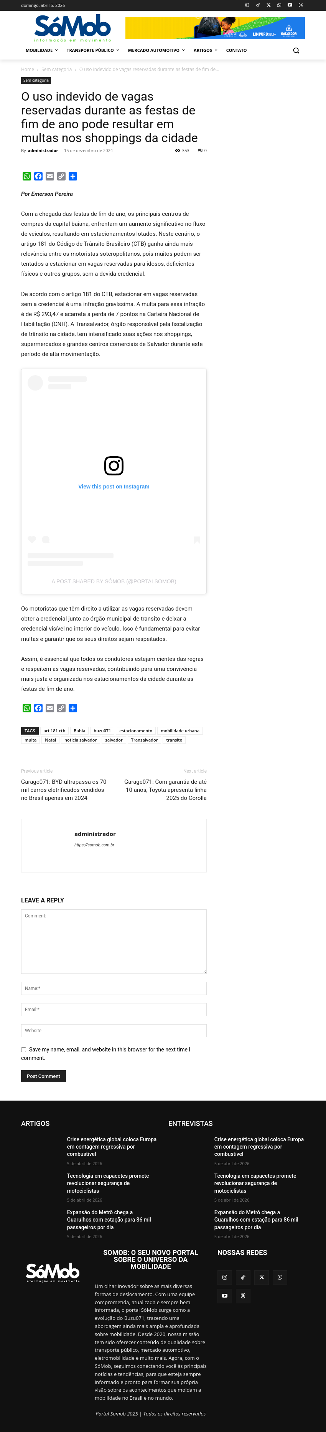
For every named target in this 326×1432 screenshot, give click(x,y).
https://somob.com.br (94, 845)
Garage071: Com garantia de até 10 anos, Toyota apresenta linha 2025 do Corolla (165, 789)
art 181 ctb (55, 730)
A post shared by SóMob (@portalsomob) (113, 581)
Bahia (79, 730)
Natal (50, 740)
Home (27, 69)
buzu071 (102, 730)
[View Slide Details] (215, 28)
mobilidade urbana (180, 730)
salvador (113, 740)
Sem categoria (56, 69)
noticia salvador (80, 740)
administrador (43, 150)
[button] (296, 50)
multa (30, 740)
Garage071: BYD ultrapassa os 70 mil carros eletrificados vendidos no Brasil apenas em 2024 (63, 789)
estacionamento (135, 730)
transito (174, 740)
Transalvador (144, 740)
